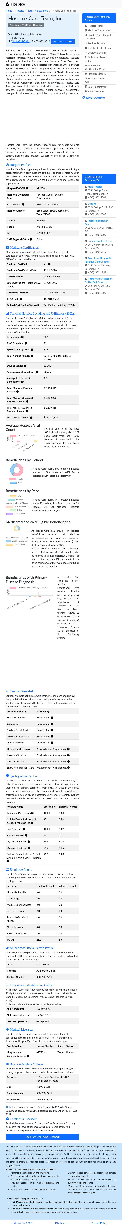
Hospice (20, 10)
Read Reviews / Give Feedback (42, 1136)
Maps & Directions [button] (63, 41)
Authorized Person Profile (96, 59)
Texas (31, 10)
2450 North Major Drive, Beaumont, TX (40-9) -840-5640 (99, 246)
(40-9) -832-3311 (20, 41)
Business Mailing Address (95, 80)
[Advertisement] (42, 117)
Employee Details (95, 52)
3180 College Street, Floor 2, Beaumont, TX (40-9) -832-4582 (97, 192)
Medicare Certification (98, 30)
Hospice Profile (94, 25)
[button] (27, 188)
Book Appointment (96, 86)
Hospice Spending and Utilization (98, 37)
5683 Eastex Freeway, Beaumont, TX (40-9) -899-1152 (98, 265)
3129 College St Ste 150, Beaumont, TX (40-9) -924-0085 (99, 209)
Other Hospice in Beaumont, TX (93, 178)
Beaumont (42, 10)
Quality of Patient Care (98, 47)
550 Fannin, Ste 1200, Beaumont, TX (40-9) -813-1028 (98, 285)
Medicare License (95, 73)
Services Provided (95, 43)
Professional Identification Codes (95, 67)
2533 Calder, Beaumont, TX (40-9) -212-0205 (99, 227)
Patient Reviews (94, 91)
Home (9, 10)
